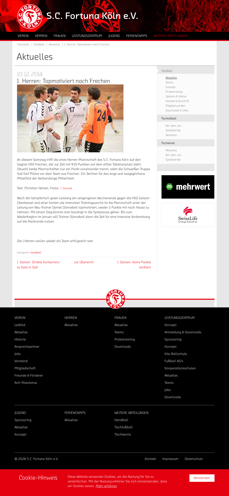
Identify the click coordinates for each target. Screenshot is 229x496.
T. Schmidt (66, 188)
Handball (35, 252)
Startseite (23, 44)
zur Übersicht (84, 262)
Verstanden (202, 478)
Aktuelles (54, 44)
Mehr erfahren (106, 486)
